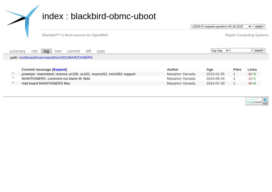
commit (73, 51)
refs (35, 51)
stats (101, 51)
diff (88, 51)
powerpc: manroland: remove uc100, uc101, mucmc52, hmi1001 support (78, 74)
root (22, 57)
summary (18, 51)
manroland (44, 57)
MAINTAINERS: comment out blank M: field (56, 80)
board (30, 57)
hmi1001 (60, 57)
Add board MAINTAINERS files (46, 85)
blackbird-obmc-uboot (113, 16)
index (52, 16)
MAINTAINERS (80, 57)
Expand (59, 69)
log (46, 51)
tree (58, 51)
